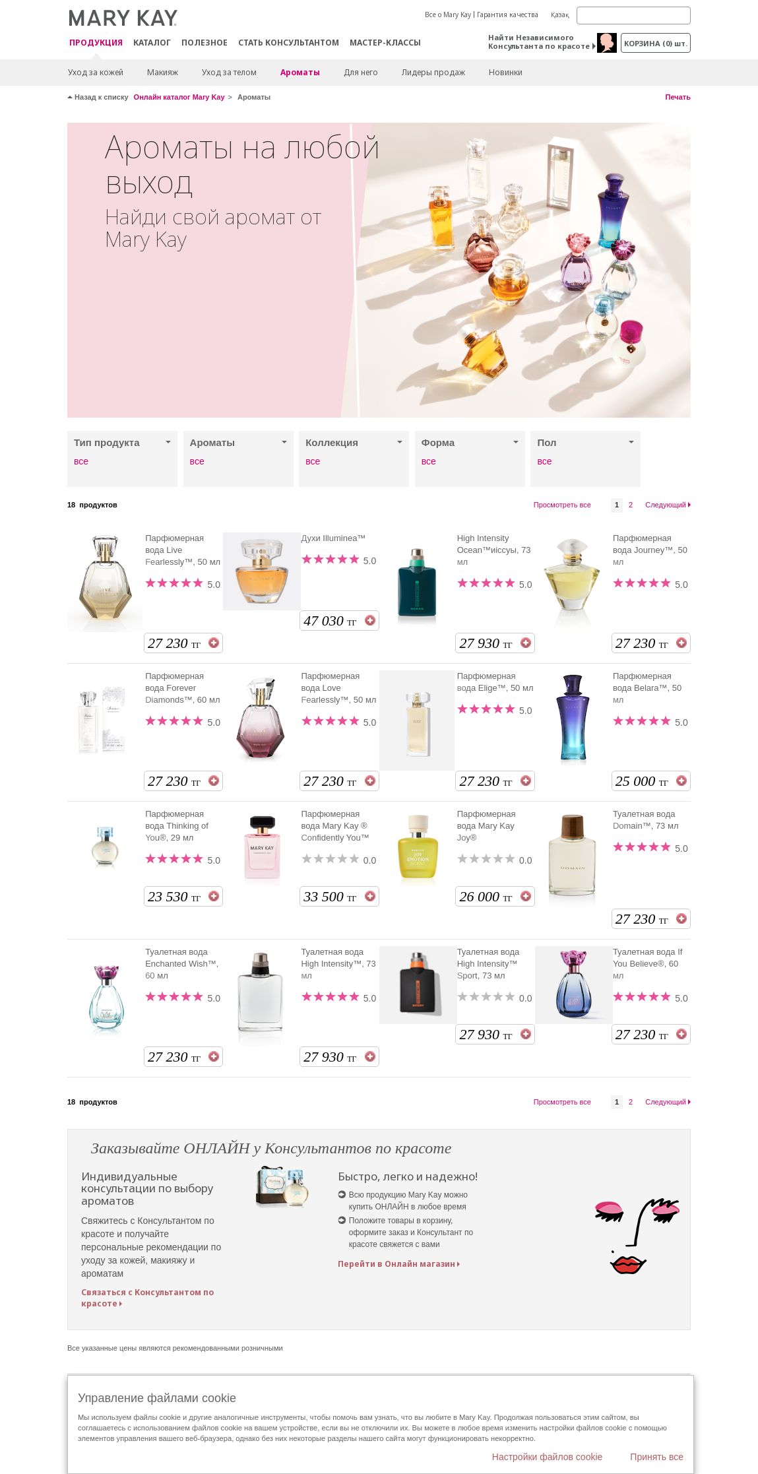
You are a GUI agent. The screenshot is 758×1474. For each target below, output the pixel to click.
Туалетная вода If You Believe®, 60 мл (648, 963)
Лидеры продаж (433, 72)
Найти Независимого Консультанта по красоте (539, 41)
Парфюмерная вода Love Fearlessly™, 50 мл (338, 688)
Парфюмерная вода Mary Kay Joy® (486, 826)
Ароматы (300, 72)
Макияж (162, 72)
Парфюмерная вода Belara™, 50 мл (647, 688)
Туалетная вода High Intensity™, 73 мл (338, 963)
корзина (655, 43)
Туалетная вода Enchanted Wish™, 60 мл (181, 963)
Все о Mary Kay (448, 14)
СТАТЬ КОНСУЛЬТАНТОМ (288, 42)
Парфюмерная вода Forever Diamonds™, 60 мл (182, 688)
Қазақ (560, 14)
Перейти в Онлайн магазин (396, 1263)
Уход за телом (229, 72)
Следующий (665, 505)
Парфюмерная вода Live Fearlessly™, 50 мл (182, 550)
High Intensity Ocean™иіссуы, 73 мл (494, 550)
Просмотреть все (562, 505)
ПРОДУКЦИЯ (96, 43)
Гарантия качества (507, 14)
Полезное (204, 42)
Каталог (152, 42)
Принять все (656, 1457)
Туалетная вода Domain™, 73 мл (646, 820)
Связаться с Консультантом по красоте (147, 1298)
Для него (361, 72)
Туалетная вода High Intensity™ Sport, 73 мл (488, 963)
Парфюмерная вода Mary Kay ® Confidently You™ (335, 826)
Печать (678, 97)
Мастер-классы (385, 42)
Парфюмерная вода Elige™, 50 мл (495, 682)
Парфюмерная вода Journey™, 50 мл (650, 550)
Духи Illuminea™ (333, 538)
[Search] (634, 15)
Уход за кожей (95, 72)
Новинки (505, 72)
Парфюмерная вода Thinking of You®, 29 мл (176, 826)
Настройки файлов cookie (547, 1457)
